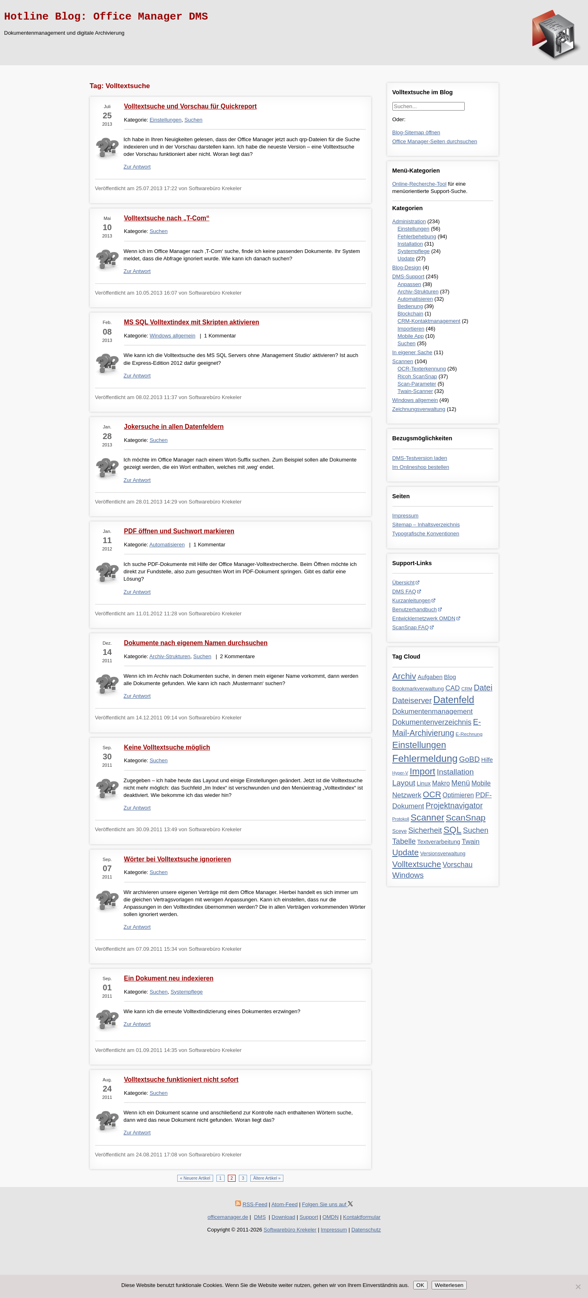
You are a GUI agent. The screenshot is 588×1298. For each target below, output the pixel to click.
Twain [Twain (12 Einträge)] (471, 841)
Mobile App (411, 336)
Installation (410, 244)
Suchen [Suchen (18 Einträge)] (475, 830)
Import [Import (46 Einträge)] (422, 771)
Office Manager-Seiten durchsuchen (434, 141)
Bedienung (410, 306)
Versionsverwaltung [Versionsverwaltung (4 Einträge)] (443, 853)
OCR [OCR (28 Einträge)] (432, 794)
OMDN (331, 1217)
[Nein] (578, 1286)
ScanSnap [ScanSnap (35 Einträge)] (466, 817)
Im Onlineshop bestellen (420, 467)
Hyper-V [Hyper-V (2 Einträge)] (400, 772)
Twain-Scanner (415, 391)
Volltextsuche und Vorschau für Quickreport (190, 106)
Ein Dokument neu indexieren (169, 978)
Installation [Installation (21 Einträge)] (455, 772)
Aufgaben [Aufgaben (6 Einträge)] (430, 677)
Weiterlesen (449, 1285)
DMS (260, 1217)
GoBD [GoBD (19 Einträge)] (469, 759)
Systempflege (414, 251)
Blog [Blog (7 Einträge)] (450, 677)
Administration (409, 221)
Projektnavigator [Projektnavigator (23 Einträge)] (454, 805)
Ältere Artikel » (267, 1178)
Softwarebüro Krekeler (290, 1230)
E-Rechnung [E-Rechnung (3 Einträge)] (469, 734)
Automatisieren (415, 299)
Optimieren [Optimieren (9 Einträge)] (458, 795)
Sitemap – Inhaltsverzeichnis (426, 524)
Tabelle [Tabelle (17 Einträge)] (404, 841)
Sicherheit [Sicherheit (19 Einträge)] (425, 830)
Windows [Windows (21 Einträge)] (408, 875)
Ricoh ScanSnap (417, 376)
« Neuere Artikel (195, 1178)
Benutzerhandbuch (414, 609)
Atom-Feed (285, 1204)
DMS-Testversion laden (419, 458)
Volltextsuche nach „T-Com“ (166, 218)
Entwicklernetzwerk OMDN (424, 618)
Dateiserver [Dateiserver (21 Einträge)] (412, 700)
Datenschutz (366, 1230)
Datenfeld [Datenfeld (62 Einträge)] (453, 699)
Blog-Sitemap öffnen (416, 132)
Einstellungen (414, 229)
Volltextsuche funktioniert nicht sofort (181, 1079)
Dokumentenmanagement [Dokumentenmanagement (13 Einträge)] (432, 711)
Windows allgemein (415, 400)
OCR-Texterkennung (422, 369)
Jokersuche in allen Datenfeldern (174, 426)
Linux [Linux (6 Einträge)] (423, 783)
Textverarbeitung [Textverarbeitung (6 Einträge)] (438, 842)
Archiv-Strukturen (418, 291)
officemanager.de (227, 1217)
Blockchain (410, 314)
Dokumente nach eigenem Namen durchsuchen (196, 642)
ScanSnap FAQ (410, 627)
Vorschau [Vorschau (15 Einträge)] (457, 865)
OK (420, 1285)
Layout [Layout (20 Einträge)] (403, 783)
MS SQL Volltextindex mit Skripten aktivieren (191, 322)
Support (309, 1217)
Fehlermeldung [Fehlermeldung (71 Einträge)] (425, 758)
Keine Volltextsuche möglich (167, 747)
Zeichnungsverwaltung (418, 409)
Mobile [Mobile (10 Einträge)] (480, 783)
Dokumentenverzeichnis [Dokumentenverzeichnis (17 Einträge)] (432, 722)
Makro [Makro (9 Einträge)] (441, 783)
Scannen (402, 361)
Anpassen (409, 284)
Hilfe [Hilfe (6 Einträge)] (486, 760)
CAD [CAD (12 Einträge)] (452, 688)
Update (406, 258)
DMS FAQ (404, 591)
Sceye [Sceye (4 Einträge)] (399, 831)
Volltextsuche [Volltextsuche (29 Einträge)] (416, 864)
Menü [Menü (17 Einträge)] (460, 783)
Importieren (411, 329)
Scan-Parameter (417, 384)
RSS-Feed (255, 1204)
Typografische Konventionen (425, 533)
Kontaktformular (362, 1217)
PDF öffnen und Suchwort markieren (179, 531)
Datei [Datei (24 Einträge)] (483, 687)
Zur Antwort (137, 167)
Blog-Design (406, 267)
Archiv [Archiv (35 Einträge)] (404, 676)
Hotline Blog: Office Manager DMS (106, 17)
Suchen (407, 343)
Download (283, 1217)
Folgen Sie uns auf (327, 1204)
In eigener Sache (412, 352)
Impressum (405, 516)
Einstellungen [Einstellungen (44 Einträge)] (419, 745)
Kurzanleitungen (411, 600)
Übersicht (403, 582)
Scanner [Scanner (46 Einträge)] (428, 817)
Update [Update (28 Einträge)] (405, 852)
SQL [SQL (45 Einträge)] (452, 830)
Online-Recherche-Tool (419, 184)
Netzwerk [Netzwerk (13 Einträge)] (406, 795)
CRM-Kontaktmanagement (429, 321)
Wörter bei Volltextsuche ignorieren (177, 859)
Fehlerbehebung (417, 236)
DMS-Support (408, 276)
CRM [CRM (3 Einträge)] (466, 689)
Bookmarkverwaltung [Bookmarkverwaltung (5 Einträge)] (418, 689)
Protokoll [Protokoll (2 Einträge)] (400, 819)
